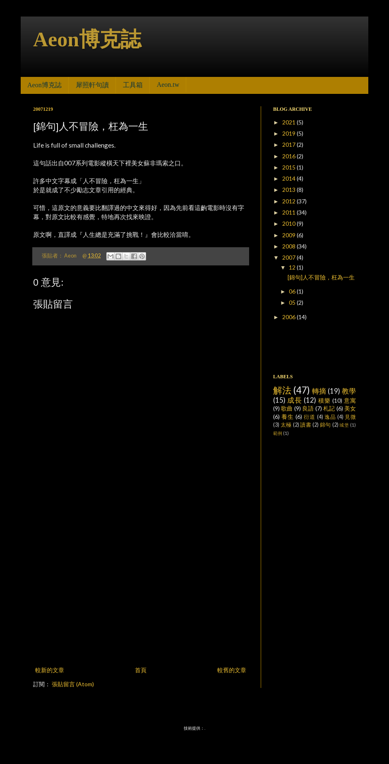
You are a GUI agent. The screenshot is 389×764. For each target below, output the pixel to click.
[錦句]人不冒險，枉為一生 (321, 277)
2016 (289, 156)
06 (293, 291)
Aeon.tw (168, 84)
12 (293, 267)
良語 (308, 408)
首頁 (140, 669)
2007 (289, 257)
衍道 (309, 417)
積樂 (324, 400)
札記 (329, 408)
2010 (289, 223)
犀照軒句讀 (92, 84)
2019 (289, 133)
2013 (289, 189)
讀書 (305, 425)
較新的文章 (49, 669)
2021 (289, 122)
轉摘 (319, 391)
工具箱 (133, 84)
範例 (277, 433)
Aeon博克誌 (87, 39)
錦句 (325, 425)
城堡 (344, 424)
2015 (289, 167)
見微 (350, 417)
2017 (289, 144)
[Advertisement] (77, 576)
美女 (350, 408)
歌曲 (287, 408)
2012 (289, 201)
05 (293, 302)
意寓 (350, 400)
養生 (287, 416)
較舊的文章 (231, 669)
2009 (289, 235)
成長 (294, 400)
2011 (289, 212)
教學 (349, 391)
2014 (289, 178)
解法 (282, 390)
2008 (289, 246)
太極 (286, 425)
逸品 (330, 417)
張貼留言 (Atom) (73, 684)
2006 (289, 316)
